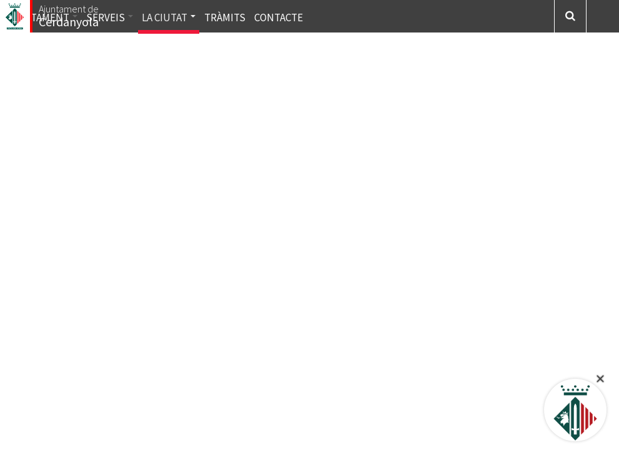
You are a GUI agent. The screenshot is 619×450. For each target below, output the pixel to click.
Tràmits (224, 17)
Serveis (109, 17)
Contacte (278, 17)
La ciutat (169, 17)
